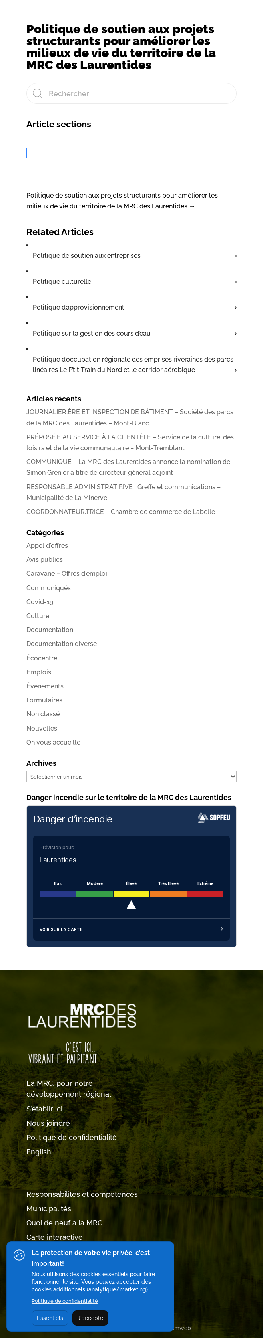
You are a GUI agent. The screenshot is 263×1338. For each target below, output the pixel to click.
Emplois (38, 672)
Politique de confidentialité (71, 1137)
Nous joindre (48, 1123)
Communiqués (48, 588)
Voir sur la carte (131, 929)
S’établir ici (44, 1109)
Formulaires (44, 700)
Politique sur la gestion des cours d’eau (92, 333)
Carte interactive (54, 1237)
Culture (37, 616)
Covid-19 (39, 602)
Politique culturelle (62, 281)
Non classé (43, 714)
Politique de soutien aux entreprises (87, 255)
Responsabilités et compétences (82, 1194)
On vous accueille (53, 742)
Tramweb (178, 1328)
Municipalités (48, 1208)
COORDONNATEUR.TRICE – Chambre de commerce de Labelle (120, 512)
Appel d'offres (47, 545)
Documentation (49, 630)
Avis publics (44, 559)
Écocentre (41, 658)
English (38, 1152)
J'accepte (90, 1318)
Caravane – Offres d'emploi (66, 573)
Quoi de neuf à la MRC (64, 1223)
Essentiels (50, 1318)
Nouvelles (41, 728)
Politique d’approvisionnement (78, 307)
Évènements (45, 686)
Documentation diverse (61, 644)
